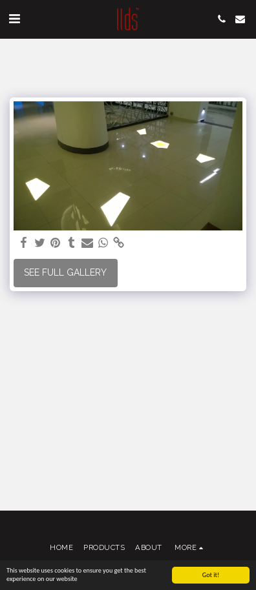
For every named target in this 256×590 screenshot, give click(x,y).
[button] (14, 18)
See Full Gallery (65, 272)
